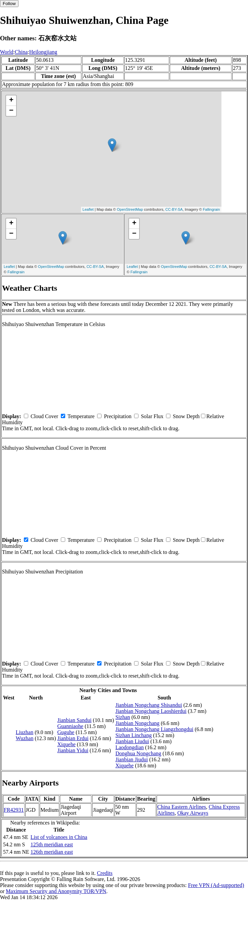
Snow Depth (186, 416)
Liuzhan (24, 732)
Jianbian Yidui (72, 750)
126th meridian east (52, 852)
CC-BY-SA (174, 209)
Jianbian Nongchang (137, 723)
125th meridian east (52, 844)
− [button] (11, 111)
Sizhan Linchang (133, 735)
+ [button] (11, 100)
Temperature (81, 416)
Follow (9, 3)
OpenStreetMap (130, 209)
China (21, 52)
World (6, 52)
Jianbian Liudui (132, 741)
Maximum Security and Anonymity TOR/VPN (56, 891)
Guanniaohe (70, 726)
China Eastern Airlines (181, 807)
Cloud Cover (44, 416)
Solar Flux (152, 416)
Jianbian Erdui (73, 738)
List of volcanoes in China (59, 837)
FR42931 (14, 810)
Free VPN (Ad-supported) (216, 885)
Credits (104, 873)
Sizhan (122, 717)
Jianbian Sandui (74, 720)
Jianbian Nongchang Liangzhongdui (154, 729)
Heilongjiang (43, 52)
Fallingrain (211, 209)
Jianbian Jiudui (131, 759)
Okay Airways (192, 813)
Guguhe (66, 732)
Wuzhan (25, 738)
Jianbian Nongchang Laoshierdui (151, 711)
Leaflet (88, 209)
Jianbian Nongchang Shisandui (148, 705)
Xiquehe (66, 744)
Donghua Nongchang (138, 753)
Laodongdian (129, 747)
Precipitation (117, 416)
